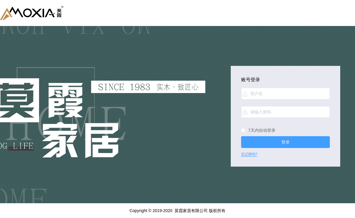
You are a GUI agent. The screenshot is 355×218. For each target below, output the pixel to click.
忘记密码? (249, 154)
